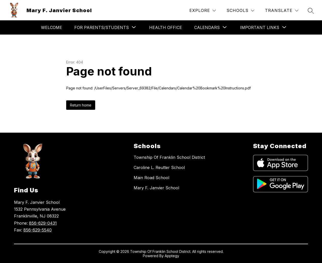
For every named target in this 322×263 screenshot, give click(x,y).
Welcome (51, 27)
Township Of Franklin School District (169, 157)
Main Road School (151, 177)
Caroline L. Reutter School (159, 167)
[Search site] (311, 11)
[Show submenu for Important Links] (259, 27)
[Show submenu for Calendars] (207, 27)
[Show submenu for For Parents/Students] (101, 27)
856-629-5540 (37, 230)
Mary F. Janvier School (156, 187)
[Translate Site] (282, 10)
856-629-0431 (43, 223)
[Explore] (202, 10)
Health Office (165, 27)
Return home (80, 105)
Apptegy (172, 256)
